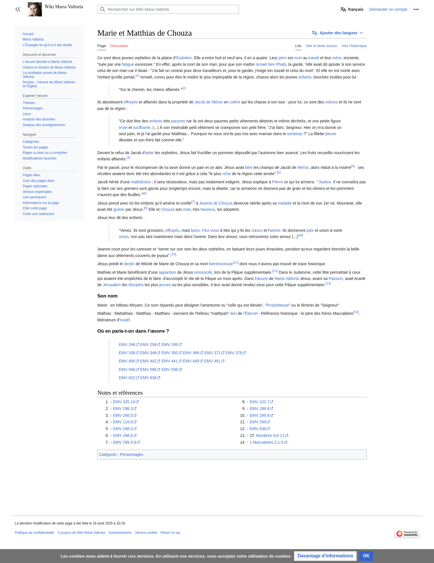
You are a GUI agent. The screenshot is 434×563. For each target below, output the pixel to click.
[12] (275, 271)
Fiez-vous (210, 230)
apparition (167, 272)
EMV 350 (170, 352)
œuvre (262, 278)
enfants (304, 77)
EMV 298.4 (123, 428)
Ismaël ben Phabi (270, 64)
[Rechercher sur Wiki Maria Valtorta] (168, 9)
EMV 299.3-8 (124, 442)
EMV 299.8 (259, 408)
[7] (193, 201)
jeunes (165, 284)
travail (313, 58)
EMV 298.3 (123, 408)
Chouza (167, 209)
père (283, 58)
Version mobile (146, 533)
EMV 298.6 (123, 435)
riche (226, 173)
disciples (136, 284)
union (123, 236)
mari (187, 209)
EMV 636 (148, 377)
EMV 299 (148, 344)
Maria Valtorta (286, 278)
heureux (208, 209)
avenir (275, 230)
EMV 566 (127, 369)
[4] (353, 166)
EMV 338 (127, 352)
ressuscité (203, 272)
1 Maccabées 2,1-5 (266, 442)
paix (310, 230)
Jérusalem (112, 284)
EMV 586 (148, 369)
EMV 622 (127, 377)
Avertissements (120, 533)
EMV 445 (191, 361)
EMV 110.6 (123, 422)
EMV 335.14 (124, 402)
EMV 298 (127, 344)
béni (248, 167)
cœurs (257, 230)
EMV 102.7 (259, 402)
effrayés (131, 102)
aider (149, 152)
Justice (325, 182)
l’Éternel (250, 313)
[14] (355, 312)
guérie (118, 209)
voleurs (331, 102)
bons (195, 230)
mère (336, 58)
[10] (173, 254)
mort (298, 58)
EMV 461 (212, 361)
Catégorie (107, 454)
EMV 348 (148, 352)
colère (234, 102)
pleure (330, 133)
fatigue (128, 64)
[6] (144, 193)
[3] (128, 158)
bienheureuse (221, 264)
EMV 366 (191, 352)
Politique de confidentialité (34, 533)
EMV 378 (233, 352)
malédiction (141, 182)
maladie (285, 203)
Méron (303, 167)
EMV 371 (212, 352)
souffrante (142, 127)
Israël (125, 320)
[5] (279, 172)
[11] (235, 262)
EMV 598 (170, 369)
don (233, 313)
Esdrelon (184, 58)
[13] (328, 283)
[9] (301, 235)
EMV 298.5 (123, 415)
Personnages (131, 454)
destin (129, 264)
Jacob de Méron (208, 102)
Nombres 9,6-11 (270, 435)
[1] (137, 75)
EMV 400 (127, 361)
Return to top (170, 533)
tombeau (294, 133)
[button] (17, 9)
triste (123, 127)
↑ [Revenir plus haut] (111, 402)
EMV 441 (170, 361)
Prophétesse (278, 305)
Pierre (277, 182)
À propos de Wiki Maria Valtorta (81, 533)
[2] (184, 88)
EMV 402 (148, 361)
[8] (145, 208)
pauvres (178, 121)
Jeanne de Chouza (216, 203)
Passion (336, 278)
